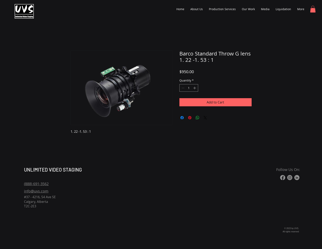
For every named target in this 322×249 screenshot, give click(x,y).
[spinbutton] (188, 87)
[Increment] (195, 87)
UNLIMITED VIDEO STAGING (53, 170)
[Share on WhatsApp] (197, 117)
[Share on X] (205, 117)
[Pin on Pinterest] (189, 117)
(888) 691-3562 (36, 183)
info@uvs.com (36, 191)
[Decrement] (182, 87)
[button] (313, 9)
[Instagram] (289, 177)
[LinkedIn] (296, 177)
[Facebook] (282, 177)
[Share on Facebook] (182, 117)
